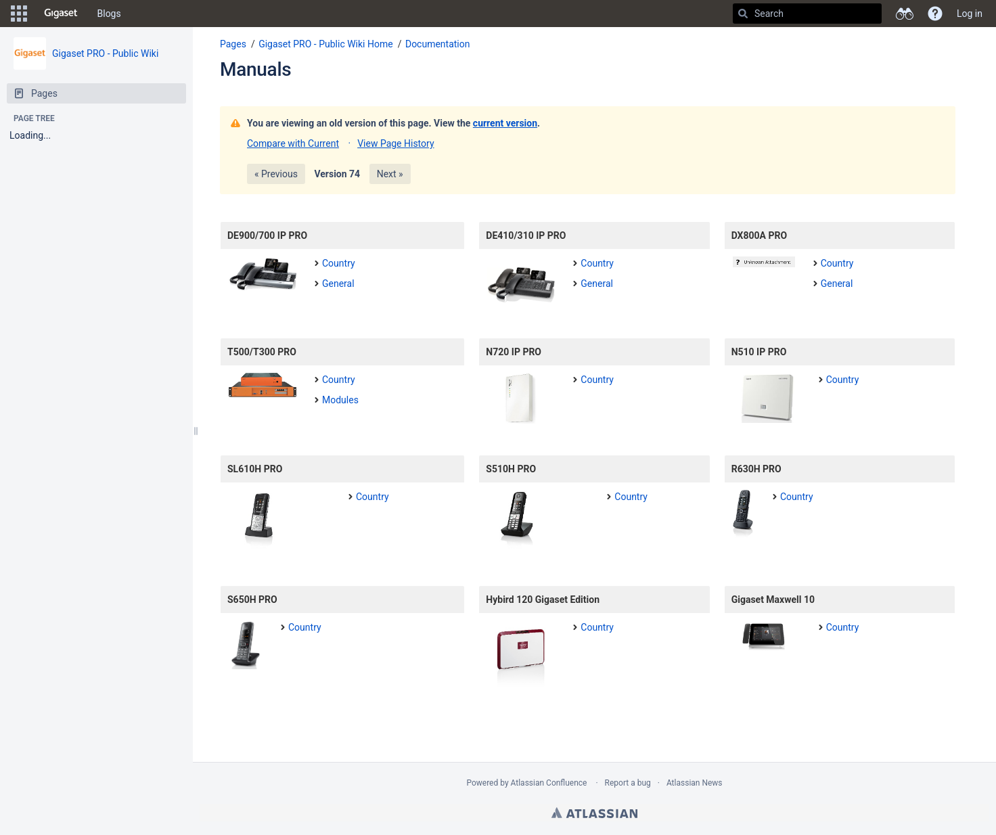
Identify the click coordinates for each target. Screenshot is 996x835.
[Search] (743, 13)
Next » (390, 173)
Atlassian (594, 812)
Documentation (437, 44)
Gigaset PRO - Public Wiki (105, 53)
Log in (969, 13)
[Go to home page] (61, 13)
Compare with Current (293, 143)
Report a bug (628, 783)
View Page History (395, 143)
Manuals (255, 69)
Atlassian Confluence (549, 783)
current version (505, 123)
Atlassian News (694, 783)
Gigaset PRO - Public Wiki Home (325, 44)
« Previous (276, 173)
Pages (233, 44)
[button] (19, 13)
